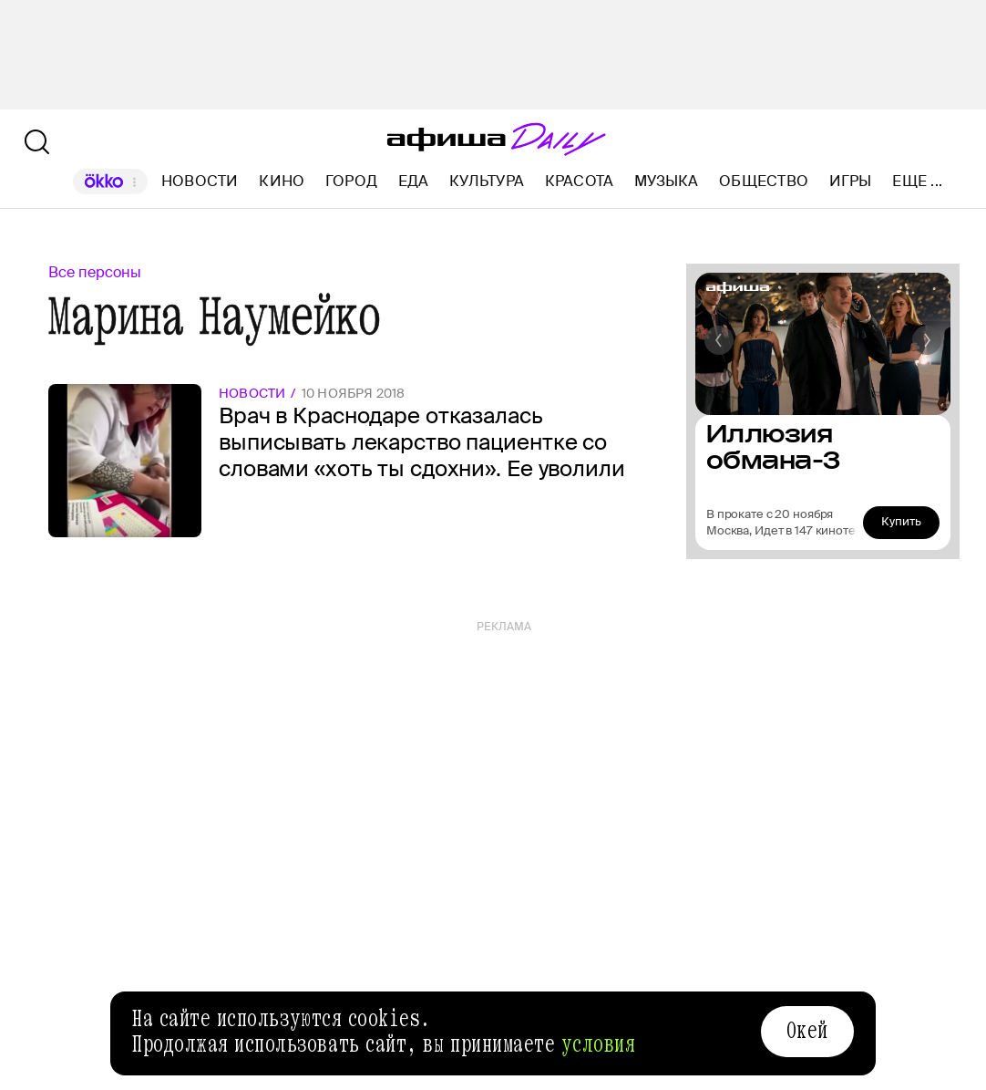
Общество (763, 181)
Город (351, 181)
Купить (901, 521)
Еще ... (917, 181)
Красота (579, 181)
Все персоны (94, 272)
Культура (486, 181)
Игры (850, 181)
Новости (200, 181)
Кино (281, 181)
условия (598, 1044)
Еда (413, 181)
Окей (807, 1030)
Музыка (666, 181)
